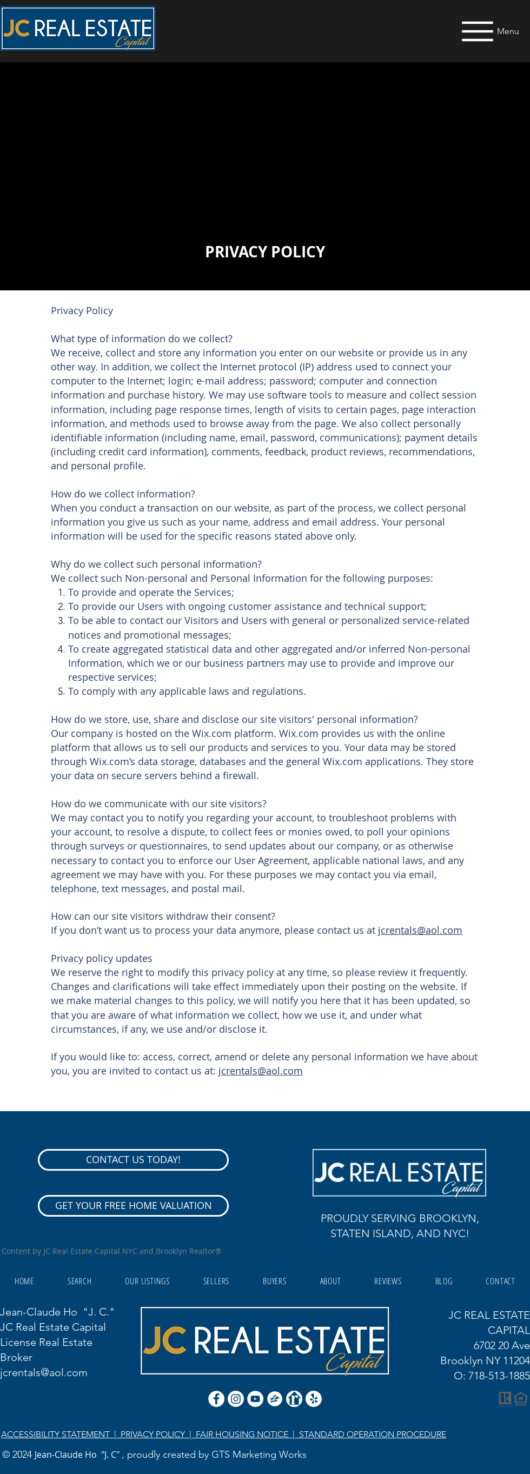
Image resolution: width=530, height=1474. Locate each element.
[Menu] (488, 31)
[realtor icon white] (294, 1399)
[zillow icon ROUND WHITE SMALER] (275, 1399)
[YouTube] (255, 1399)
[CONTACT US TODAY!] (133, 1160)
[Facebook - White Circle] (216, 1399)
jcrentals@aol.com (420, 930)
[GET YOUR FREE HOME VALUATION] (133, 1206)
